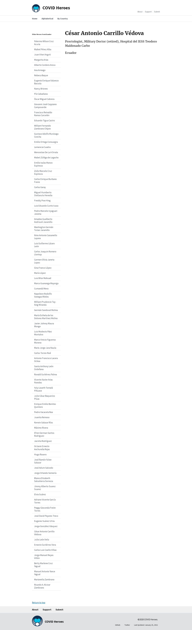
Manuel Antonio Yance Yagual (44, 573)
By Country (62, 18)
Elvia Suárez (40, 494)
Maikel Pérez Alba (42, 49)
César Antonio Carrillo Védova (44, 533)
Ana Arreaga (39, 70)
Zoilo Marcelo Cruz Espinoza (43, 172)
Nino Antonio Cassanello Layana (45, 237)
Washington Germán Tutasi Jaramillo (43, 229)
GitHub (117, 625)
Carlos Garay (40, 187)
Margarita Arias (41, 59)
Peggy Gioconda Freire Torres (45, 509)
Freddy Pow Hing (42, 200)
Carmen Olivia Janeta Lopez (44, 261)
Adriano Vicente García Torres (45, 501)
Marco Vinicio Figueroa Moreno (45, 341)
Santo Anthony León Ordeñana (43, 368)
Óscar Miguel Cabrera (44, 99)
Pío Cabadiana (41, 93)
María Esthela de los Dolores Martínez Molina (45, 317)
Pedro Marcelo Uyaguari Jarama (45, 212)
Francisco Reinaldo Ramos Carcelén (43, 114)
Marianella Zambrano (44, 579)
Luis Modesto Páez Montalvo (43, 333)
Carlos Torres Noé (42, 353)
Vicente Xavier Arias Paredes (43, 381)
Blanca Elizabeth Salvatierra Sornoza (43, 480)
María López (40, 273)
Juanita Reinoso (41, 417)
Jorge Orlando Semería (45, 473)
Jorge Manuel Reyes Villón (43, 557)
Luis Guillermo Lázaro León (44, 245)
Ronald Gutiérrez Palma (45, 374)
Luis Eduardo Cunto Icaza (46, 205)
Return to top (38, 602)
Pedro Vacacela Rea (43, 412)
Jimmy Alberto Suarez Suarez (45, 488)
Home (34, 18)
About (140, 12)
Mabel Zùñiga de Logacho (46, 157)
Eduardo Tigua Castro (44, 120)
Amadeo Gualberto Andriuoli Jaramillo (43, 220)
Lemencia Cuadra (42, 147)
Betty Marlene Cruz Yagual (43, 565)
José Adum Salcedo (43, 467)
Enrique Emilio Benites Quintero (45, 405)
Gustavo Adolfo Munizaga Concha (46, 135)
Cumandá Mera (41, 288)
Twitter (127, 625)
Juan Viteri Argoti (42, 54)
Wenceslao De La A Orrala (46, 152)
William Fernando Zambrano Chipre (42, 127)
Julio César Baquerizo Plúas (44, 397)
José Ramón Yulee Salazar (42, 461)
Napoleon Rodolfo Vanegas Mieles (43, 295)
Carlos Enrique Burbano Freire (45, 181)
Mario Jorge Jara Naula (45, 347)
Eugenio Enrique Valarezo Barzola (46, 82)
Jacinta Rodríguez (43, 441)
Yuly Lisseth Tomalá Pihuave (43, 389)
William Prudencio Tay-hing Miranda (45, 303)
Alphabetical (47, 18)
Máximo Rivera (41, 427)
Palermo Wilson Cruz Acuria (44, 43)
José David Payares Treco (46, 515)
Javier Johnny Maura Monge (44, 325)
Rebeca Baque (41, 75)
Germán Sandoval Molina (46, 310)
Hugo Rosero (40, 454)
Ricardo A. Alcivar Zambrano (42, 586)
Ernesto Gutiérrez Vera (45, 544)
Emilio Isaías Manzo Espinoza (43, 164)
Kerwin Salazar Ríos (43, 422)
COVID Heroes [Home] (56, 8)
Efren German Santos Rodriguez (44, 434)
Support (148, 12)
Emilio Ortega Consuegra (46, 141)
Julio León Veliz (41, 539)
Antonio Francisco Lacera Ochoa (46, 360)
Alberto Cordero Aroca (44, 65)
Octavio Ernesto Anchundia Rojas (42, 448)
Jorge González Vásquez (45, 526)
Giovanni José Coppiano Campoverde (45, 106)
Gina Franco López (42, 267)
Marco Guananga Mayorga (46, 283)
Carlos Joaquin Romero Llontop (45, 253)
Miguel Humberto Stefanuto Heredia (43, 194)
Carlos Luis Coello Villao (45, 550)
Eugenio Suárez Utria (44, 521)
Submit (157, 12)
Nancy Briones (41, 88)
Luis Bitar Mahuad (42, 278)
